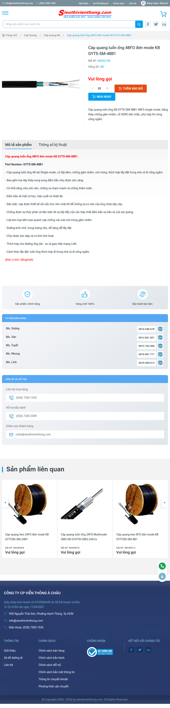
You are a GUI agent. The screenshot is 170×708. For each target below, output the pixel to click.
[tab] (18, 145)
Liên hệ (132, 3)
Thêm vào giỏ (131, 88)
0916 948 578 (146, 329)
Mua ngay (101, 96)
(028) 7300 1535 (46, 3)
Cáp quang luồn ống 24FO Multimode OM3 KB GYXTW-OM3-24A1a (84, 537)
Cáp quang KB (52, 35)
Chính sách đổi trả (50, 665)
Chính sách (118, 3)
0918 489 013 (146, 362)
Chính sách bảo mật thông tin (57, 672)
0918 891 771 (146, 354)
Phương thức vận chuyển (54, 686)
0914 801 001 (146, 337)
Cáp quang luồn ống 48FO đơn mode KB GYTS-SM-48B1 (99, 35)
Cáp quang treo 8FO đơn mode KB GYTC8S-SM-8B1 (137, 537)
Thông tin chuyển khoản (53, 679)
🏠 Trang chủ (9, 35)
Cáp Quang (30, 35)
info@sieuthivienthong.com (17, 3)
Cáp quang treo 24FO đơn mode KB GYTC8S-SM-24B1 (27, 537)
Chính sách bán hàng (51, 650)
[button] (5, 503)
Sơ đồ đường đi (100, 3)
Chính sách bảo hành (51, 657)
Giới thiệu (83, 3)
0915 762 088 (146, 345)
